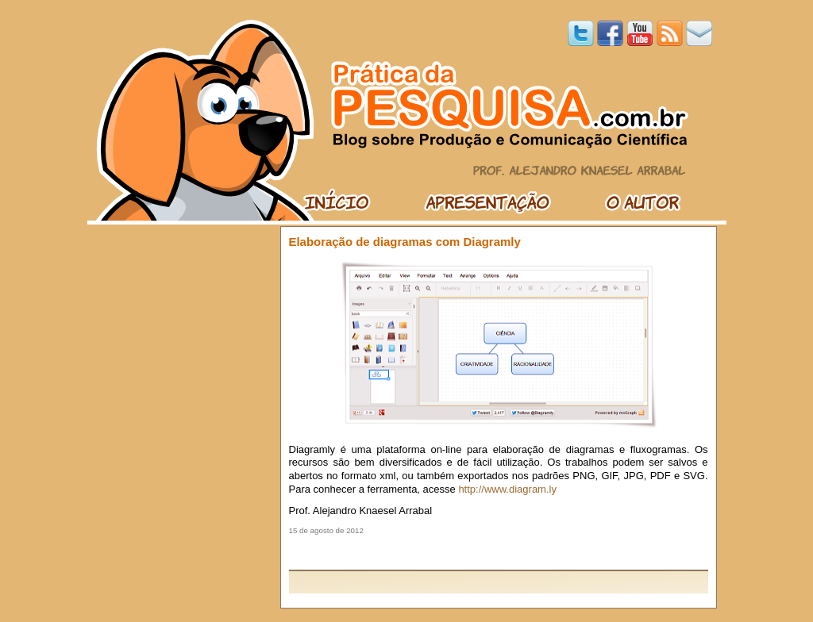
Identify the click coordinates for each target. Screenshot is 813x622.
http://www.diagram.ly (507, 489)
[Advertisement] (498, 552)
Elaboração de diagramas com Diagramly (405, 241)
